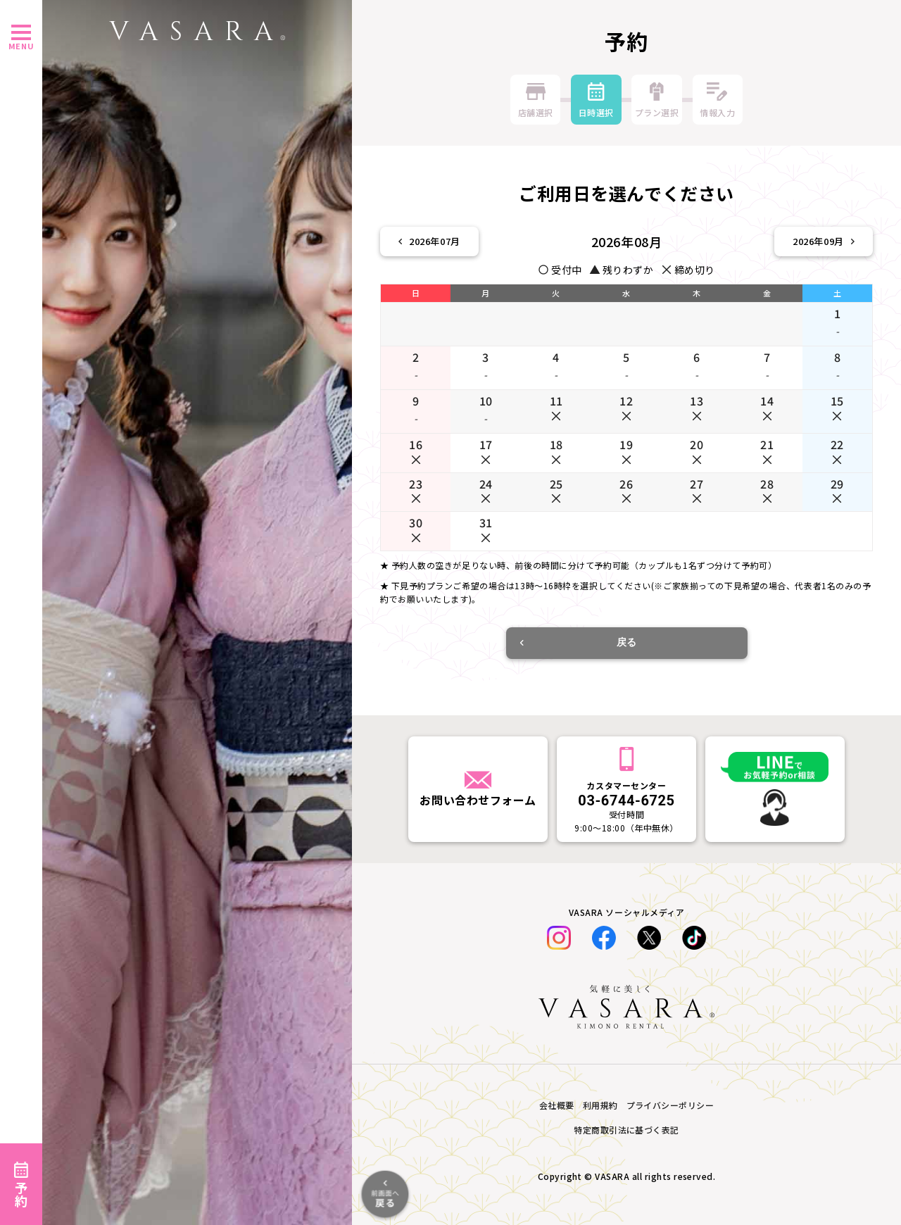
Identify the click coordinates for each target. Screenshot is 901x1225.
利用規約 (600, 1105)
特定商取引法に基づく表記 (626, 1130)
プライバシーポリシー (670, 1105)
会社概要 (556, 1105)
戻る (578, 642)
